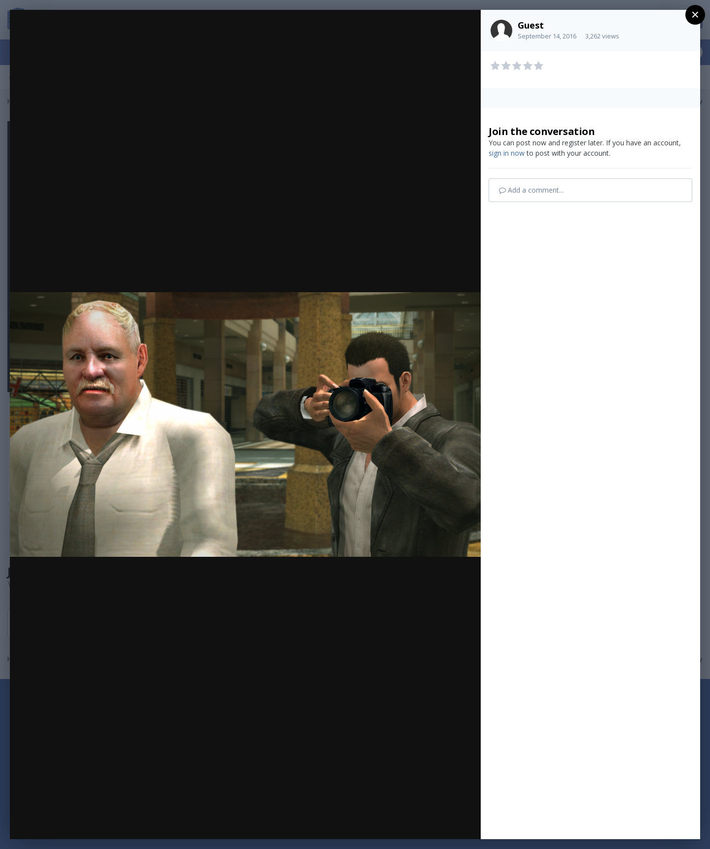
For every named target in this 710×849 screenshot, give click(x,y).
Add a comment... (531, 190)
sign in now (507, 153)
